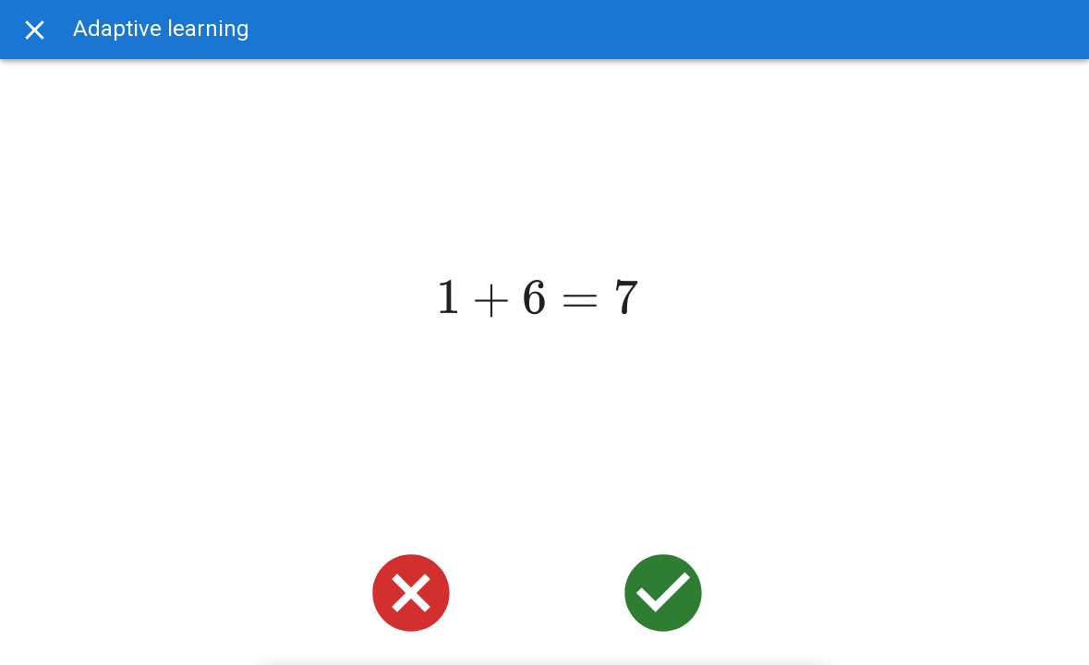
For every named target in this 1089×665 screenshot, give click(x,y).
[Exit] (34, 30)
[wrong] (411, 593)
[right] (663, 593)
